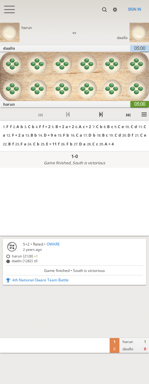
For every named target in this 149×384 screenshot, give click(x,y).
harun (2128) (25, 256)
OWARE (53, 244)
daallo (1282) (24, 260)
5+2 (26, 244)
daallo (122, 37)
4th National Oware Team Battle (40, 280)
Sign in (134, 9)
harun (26, 27)
